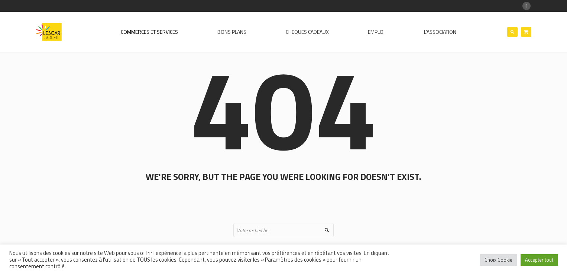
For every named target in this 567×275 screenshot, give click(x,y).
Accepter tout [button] (539, 259)
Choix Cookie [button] (498, 259)
